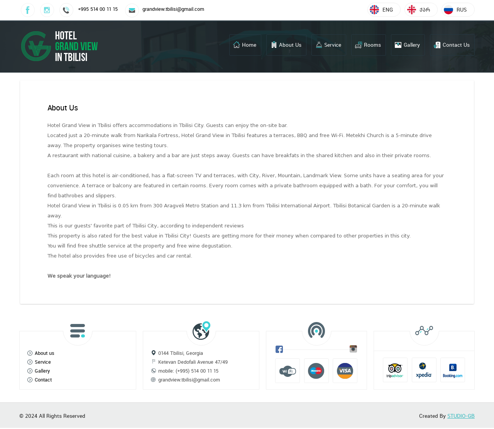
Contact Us (456, 44)
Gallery (412, 44)
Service (332, 44)
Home (249, 44)
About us (44, 353)
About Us (290, 44)
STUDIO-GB (461, 415)
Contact (43, 379)
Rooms (372, 44)
